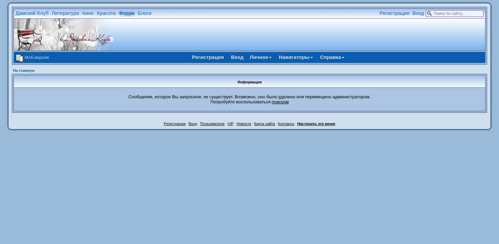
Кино (88, 13)
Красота (106, 13)
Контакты (286, 124)
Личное (261, 57)
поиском (280, 101)
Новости (244, 124)
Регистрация (395, 13)
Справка (332, 57)
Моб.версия (37, 57)
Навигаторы (296, 57)
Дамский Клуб (32, 13)
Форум (126, 13)
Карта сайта (264, 124)
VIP (231, 124)
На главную (24, 70)
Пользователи (212, 124)
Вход (418, 13)
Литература (65, 13)
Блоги (144, 13)
